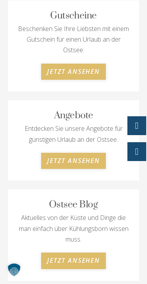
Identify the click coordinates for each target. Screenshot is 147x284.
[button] (14, 270)
